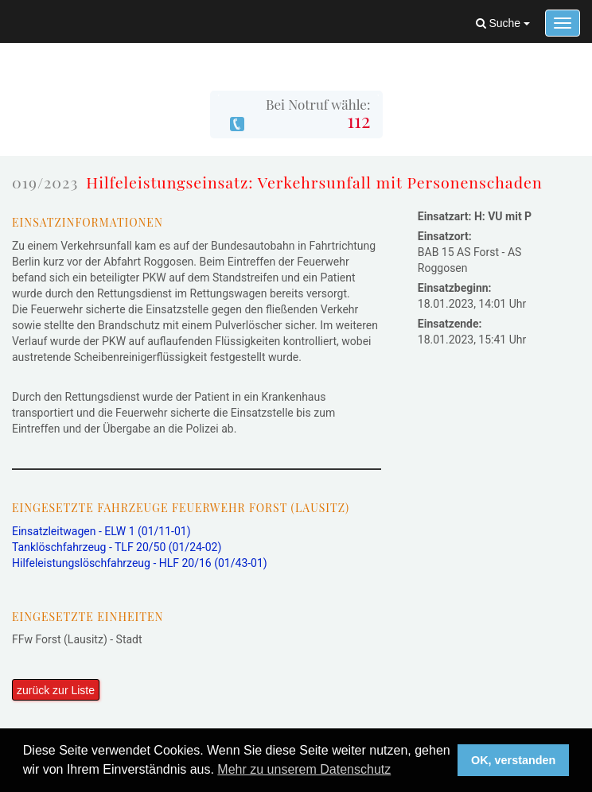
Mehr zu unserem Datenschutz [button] (304, 769)
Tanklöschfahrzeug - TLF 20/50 (116, 547)
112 (358, 120)
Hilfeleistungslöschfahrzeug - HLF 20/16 (139, 563)
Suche (503, 23)
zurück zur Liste (56, 690)
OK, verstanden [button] (513, 760)
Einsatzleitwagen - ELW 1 (101, 531)
